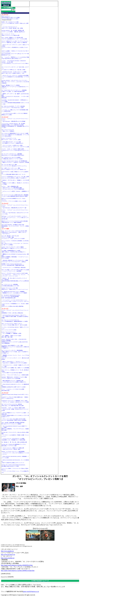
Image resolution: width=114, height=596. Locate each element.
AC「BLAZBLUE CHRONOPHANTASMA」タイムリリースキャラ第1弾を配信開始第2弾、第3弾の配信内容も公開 (11, 296)
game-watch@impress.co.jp (31, 591)
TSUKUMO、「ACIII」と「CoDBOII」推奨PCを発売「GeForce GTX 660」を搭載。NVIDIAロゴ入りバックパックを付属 (15, 409)
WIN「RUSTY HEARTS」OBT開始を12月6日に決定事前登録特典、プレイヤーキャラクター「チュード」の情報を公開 (15, 226)
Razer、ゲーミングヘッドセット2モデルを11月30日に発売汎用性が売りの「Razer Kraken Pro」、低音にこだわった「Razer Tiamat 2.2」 (14, 232)
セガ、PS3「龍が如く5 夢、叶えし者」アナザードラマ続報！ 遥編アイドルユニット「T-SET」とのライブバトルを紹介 (13, 237)
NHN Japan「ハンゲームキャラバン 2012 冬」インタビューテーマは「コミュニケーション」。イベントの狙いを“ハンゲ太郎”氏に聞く (15, 217)
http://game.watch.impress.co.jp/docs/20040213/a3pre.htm (17, 570)
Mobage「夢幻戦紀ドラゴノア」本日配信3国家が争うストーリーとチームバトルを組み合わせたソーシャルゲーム (15, 86)
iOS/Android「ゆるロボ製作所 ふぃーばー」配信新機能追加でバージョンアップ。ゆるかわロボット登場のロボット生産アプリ (15, 347)
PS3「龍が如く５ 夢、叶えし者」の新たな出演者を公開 (14, 442)
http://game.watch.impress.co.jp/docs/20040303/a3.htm (17, 565)
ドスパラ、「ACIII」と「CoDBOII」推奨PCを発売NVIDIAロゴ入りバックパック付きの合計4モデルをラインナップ (15, 150)
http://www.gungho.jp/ (7, 551)
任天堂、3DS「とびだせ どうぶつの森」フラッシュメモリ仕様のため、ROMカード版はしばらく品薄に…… (15, 23)
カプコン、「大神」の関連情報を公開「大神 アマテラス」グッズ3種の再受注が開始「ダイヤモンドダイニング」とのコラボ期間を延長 (13, 188)
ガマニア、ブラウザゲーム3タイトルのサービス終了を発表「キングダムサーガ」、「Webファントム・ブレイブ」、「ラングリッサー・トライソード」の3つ (15, 275)
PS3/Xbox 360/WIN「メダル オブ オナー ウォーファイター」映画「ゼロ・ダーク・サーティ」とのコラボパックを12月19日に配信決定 (15, 82)
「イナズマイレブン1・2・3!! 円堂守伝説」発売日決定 (14, 267)
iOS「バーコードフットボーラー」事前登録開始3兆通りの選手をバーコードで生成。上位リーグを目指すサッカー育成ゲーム (15, 352)
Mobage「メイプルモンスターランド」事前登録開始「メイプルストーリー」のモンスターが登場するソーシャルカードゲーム (15, 453)
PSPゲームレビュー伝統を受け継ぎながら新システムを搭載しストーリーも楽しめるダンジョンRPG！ (11, 17)
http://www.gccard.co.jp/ (8, 554)
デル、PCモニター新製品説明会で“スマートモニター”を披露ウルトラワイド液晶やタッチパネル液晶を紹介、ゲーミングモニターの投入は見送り (15, 135)
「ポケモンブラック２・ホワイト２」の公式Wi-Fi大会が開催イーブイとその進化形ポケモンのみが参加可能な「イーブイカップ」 (15, 77)
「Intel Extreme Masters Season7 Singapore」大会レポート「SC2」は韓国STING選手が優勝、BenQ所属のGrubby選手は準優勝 (15, 316)
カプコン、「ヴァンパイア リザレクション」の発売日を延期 (15, 374)
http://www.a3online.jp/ (8, 558)
